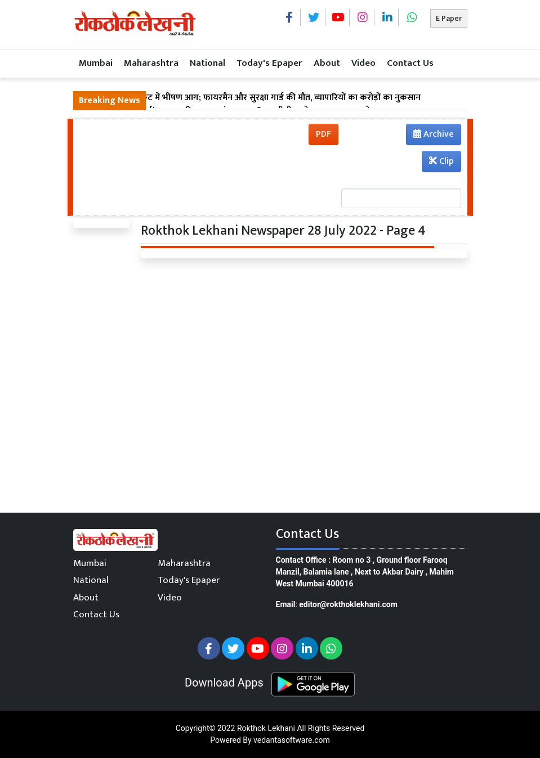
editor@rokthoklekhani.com (348, 604)
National (207, 63)
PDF (323, 134)
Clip (441, 161)
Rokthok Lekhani (266, 728)
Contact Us (410, 63)
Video (363, 63)
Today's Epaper (269, 63)
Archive (430, 136)
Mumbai (96, 63)
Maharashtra (151, 63)
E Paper (449, 18)
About (327, 63)
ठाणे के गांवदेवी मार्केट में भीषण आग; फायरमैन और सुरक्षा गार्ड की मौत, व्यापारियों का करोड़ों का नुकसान (250, 98)
